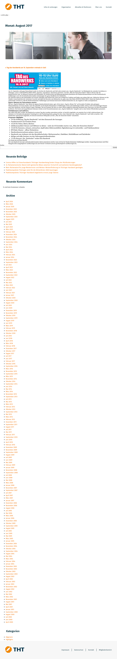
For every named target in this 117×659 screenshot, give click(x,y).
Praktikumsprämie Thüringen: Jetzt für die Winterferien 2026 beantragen (32, 170)
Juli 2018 (9, 336)
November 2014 (11, 379)
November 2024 (11, 237)
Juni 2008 (9, 478)
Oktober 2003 (10, 571)
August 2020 (10, 303)
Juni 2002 (9, 592)
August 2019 (10, 321)
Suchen (2, 145)
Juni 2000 (9, 620)
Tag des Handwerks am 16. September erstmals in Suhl (26, 68)
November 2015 (11, 371)
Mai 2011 (9, 432)
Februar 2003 (10, 582)
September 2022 (11, 275)
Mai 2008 (9, 480)
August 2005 (10, 528)
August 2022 (10, 277)
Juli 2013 (9, 399)
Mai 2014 (9, 389)
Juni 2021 (9, 290)
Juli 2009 (9, 457)
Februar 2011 (10, 435)
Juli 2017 (8, 356)
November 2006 (11, 506)
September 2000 (12, 612)
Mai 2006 (9, 513)
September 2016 (11, 366)
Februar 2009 (10, 465)
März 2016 (9, 369)
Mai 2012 (9, 414)
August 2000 (10, 614)
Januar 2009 (10, 468)
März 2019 (9, 326)
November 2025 (11, 212)
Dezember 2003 (11, 566)
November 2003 (11, 569)
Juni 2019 (9, 323)
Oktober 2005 (10, 523)
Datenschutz (78, 650)
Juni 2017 (9, 359)
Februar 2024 (10, 255)
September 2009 (12, 452)
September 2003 (12, 574)
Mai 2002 (9, 594)
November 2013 (11, 394)
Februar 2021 (10, 293)
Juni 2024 (9, 245)
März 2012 (9, 417)
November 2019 (11, 313)
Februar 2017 (10, 361)
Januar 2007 (10, 501)
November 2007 (11, 488)
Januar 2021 (10, 295)
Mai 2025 (9, 224)
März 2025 (9, 229)
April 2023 (9, 267)
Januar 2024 (10, 257)
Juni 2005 (9, 533)
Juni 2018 (9, 338)
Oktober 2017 (10, 351)
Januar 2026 (10, 207)
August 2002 (10, 589)
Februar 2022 (10, 288)
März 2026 (9, 204)
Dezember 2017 (11, 348)
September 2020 (12, 300)
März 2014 (9, 391)
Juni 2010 (9, 440)
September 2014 (11, 384)
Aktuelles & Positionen (83, 7)
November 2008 (11, 470)
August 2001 (10, 602)
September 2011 (11, 424)
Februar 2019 (10, 328)
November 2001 (11, 599)
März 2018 (9, 343)
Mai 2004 (9, 556)
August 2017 (10, 353)
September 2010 (11, 437)
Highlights (9, 640)
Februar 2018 (10, 346)
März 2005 (9, 539)
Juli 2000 (9, 617)
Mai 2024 (9, 247)
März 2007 (9, 498)
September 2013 (11, 397)
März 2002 (9, 597)
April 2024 (9, 250)
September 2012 (11, 412)
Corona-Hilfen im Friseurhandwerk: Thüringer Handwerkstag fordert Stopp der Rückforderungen (40, 162)
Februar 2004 (10, 561)
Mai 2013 (9, 402)
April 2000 (9, 622)
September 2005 (12, 526)
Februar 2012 (10, 419)
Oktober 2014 (10, 381)
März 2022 (9, 285)
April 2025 (9, 227)
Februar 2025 (10, 232)
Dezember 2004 (11, 544)
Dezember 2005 (11, 521)
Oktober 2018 (10, 333)
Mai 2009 (9, 462)
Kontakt (109, 7)
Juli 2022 (9, 280)
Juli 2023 (9, 265)
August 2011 (10, 427)
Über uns (98, 7)
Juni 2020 (9, 308)
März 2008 (9, 483)
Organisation (66, 7)
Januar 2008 (10, 485)
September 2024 (12, 242)
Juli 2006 (9, 511)
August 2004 (10, 554)
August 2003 (10, 576)
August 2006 (10, 508)
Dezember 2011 (11, 422)
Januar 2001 (10, 609)
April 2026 (9, 202)
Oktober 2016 (10, 364)
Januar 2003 (10, 584)
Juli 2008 (9, 475)
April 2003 (9, 579)
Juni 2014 (9, 386)
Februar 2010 (10, 445)
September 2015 (11, 374)
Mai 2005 (9, 536)
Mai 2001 (9, 604)
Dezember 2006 (11, 503)
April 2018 (9, 341)
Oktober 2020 (10, 298)
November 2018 (11, 331)
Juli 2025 (9, 222)
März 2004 (9, 559)
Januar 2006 (10, 518)
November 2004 (11, 546)
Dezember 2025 (11, 209)
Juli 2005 (9, 531)
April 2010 (9, 442)
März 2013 (9, 404)
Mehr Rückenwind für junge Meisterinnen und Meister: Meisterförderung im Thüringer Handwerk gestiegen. (44, 167)
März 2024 (9, 252)
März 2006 (9, 516)
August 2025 (10, 219)
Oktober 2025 (10, 214)
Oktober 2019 (10, 315)
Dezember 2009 (11, 447)
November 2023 (11, 260)
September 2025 (11, 217)
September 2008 (12, 473)
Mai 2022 (9, 283)
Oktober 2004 (11, 549)
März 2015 (9, 376)
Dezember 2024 (11, 234)
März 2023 (9, 270)
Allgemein (9, 637)
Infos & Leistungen (50, 7)
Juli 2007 (9, 493)
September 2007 (11, 490)
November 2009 (11, 450)
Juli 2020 (9, 305)
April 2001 (9, 607)
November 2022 (11, 272)
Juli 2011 (8, 430)
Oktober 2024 (10, 240)
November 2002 (11, 587)
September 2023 (11, 262)
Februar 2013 (10, 407)
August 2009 (10, 455)
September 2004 (12, 551)
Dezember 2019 (11, 310)
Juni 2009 (9, 460)
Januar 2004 (10, 564)
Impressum (65, 650)
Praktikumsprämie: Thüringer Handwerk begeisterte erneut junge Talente (32, 173)
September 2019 (11, 318)
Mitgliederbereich (105, 650)
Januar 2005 (10, 541)
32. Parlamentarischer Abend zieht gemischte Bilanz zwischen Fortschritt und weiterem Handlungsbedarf (44, 165)
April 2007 (9, 495)
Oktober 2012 (10, 409)
